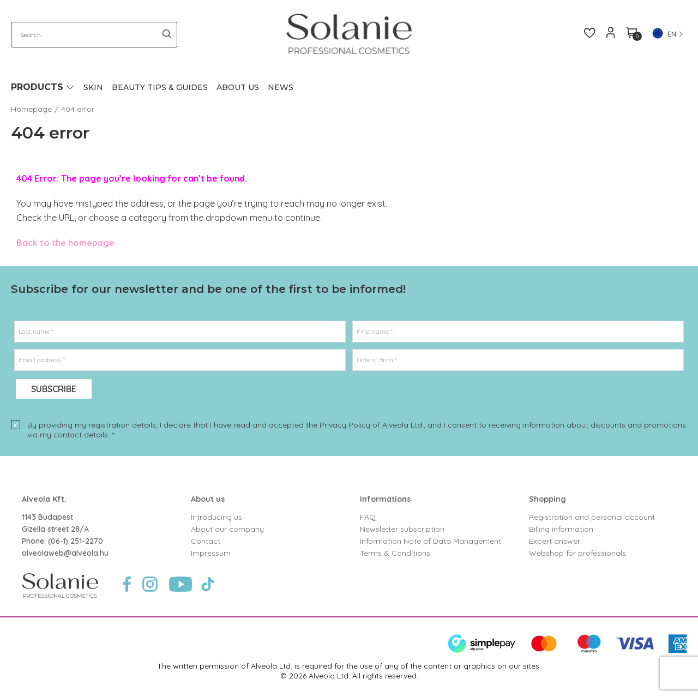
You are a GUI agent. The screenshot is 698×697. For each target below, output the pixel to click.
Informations (385, 499)
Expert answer (554, 541)
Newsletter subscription (402, 529)
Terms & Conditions (395, 553)
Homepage (31, 109)
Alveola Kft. (44, 499)
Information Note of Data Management (430, 541)
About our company (227, 529)
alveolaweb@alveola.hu (65, 553)
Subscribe (53, 388)
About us (208, 499)
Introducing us (216, 517)
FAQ (368, 517)
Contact (205, 541)
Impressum (211, 553)
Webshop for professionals (577, 553)
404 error (77, 109)
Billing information (561, 529)
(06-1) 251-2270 (75, 541)
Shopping (547, 499)
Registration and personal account (592, 517)
